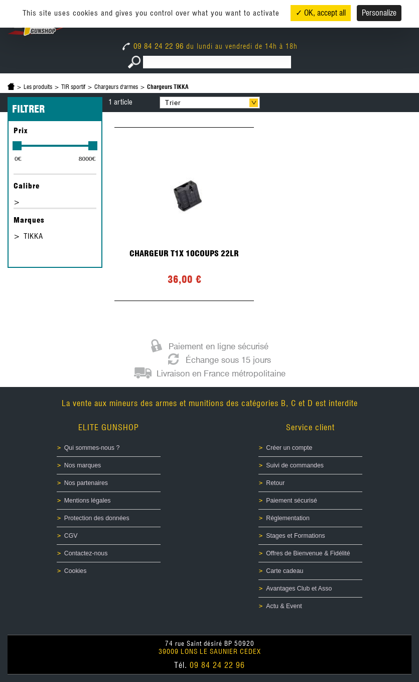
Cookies (75, 570)
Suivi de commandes (295, 465)
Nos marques (82, 465)
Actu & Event (284, 606)
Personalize (379, 13)
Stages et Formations (295, 535)
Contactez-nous (86, 553)
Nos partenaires (86, 482)
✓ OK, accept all (321, 13)
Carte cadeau (284, 570)
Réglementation (288, 518)
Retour (275, 482)
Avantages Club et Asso (299, 588)
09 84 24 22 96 (154, 46)
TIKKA (33, 236)
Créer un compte (289, 447)
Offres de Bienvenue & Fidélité (308, 553)
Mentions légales (87, 500)
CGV (71, 535)
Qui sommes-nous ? (92, 447)
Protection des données (96, 518)
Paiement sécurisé (291, 500)
